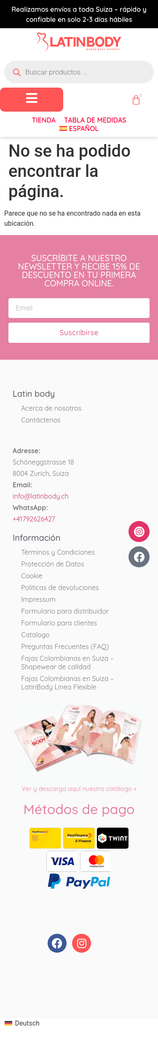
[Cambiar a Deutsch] (22, 1024)
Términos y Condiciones (58, 552)
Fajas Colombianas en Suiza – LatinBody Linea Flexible (67, 682)
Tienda (44, 120)
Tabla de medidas (95, 120)
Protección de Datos (52, 564)
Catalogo (35, 635)
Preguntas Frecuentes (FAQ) (65, 646)
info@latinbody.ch (41, 496)
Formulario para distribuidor (65, 611)
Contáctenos (41, 420)
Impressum (38, 599)
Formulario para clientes (59, 623)
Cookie (32, 576)
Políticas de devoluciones (60, 587)
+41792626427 (34, 519)
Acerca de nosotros (51, 408)
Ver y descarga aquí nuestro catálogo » (79, 789)
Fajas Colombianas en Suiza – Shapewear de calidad (67, 662)
